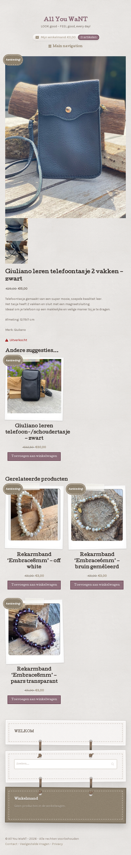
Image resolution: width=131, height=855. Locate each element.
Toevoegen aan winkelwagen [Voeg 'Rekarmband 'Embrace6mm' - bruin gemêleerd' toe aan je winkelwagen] (97, 585)
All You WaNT (65, 20)
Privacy (57, 844)
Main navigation (67, 46)
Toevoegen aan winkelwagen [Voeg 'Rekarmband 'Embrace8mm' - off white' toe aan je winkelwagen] (34, 585)
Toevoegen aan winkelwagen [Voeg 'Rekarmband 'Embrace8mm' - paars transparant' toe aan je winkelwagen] (34, 699)
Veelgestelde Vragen (34, 844)
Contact (11, 844)
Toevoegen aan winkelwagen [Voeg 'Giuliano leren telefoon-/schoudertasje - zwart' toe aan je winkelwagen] (34, 456)
